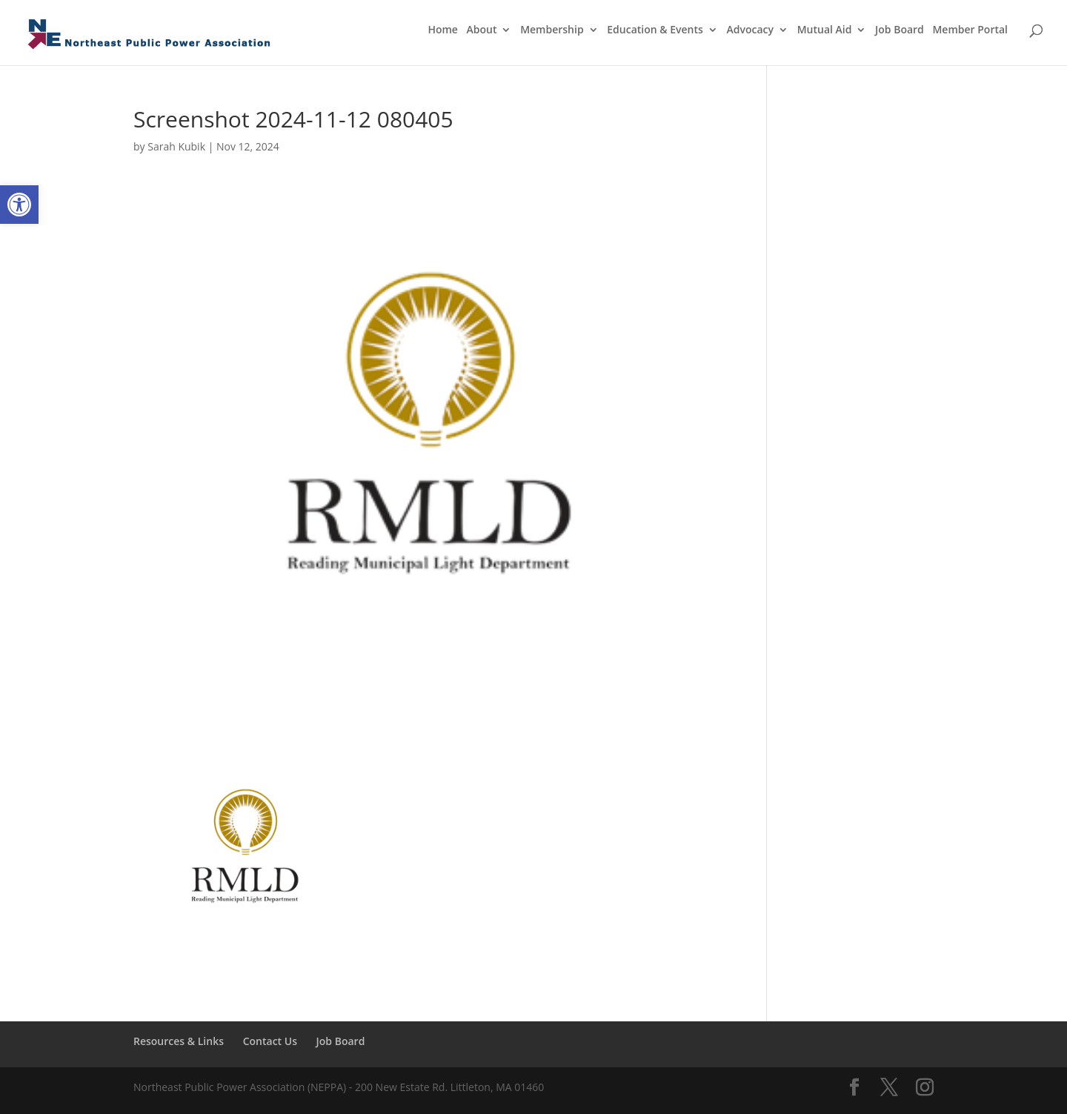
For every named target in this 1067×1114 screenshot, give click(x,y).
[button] (19, 204)
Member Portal (970, 30)
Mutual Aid (824, 30)
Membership (551, 30)
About (482, 30)
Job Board (899, 30)
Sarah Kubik (176, 146)
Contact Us (270, 1041)
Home (443, 30)
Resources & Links (178, 1041)
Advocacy (750, 30)
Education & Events (655, 30)
